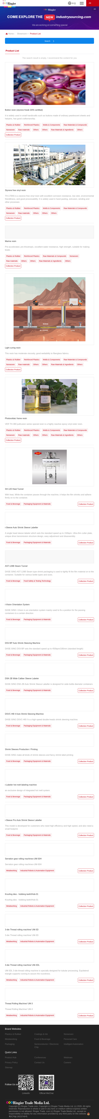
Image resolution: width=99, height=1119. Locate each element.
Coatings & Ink (41, 1034)
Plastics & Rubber (13, 1034)
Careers (67, 1062)
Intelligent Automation (73, 1044)
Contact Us (39, 1062)
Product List (35, 34)
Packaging (10, 1044)
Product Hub (10, 1057)
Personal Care (70, 1039)
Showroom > (23, 34)
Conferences (40, 1057)
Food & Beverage (42, 1039)
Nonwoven (68, 1034)
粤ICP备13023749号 (18, 1116)
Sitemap (9, 1067)
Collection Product (13, 135)
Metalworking (11, 1039)
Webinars (68, 1057)
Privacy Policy (11, 1062)
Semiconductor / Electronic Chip (46, 1045)
